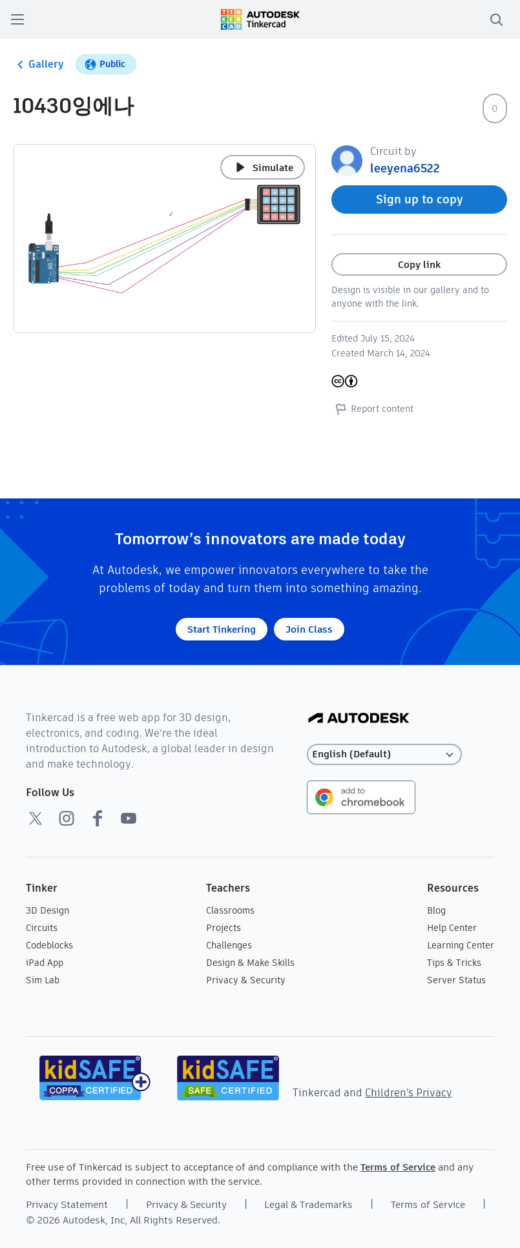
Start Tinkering (221, 629)
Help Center (452, 927)
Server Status (456, 980)
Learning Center (460, 945)
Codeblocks (49, 945)
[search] (496, 19)
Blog (436, 910)
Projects (223, 927)
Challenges (229, 945)
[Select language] (384, 754)
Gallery (38, 64)
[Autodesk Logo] (359, 719)
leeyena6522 (405, 168)
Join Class (309, 629)
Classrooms (230, 910)
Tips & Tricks (454, 962)
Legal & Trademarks (308, 1204)
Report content (372, 408)
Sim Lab (42, 980)
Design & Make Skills (250, 962)
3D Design (47, 910)
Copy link (419, 264)
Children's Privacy (408, 1092)
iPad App (44, 962)
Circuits (41, 927)
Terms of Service (397, 1167)
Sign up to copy (419, 199)
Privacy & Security (246, 980)
